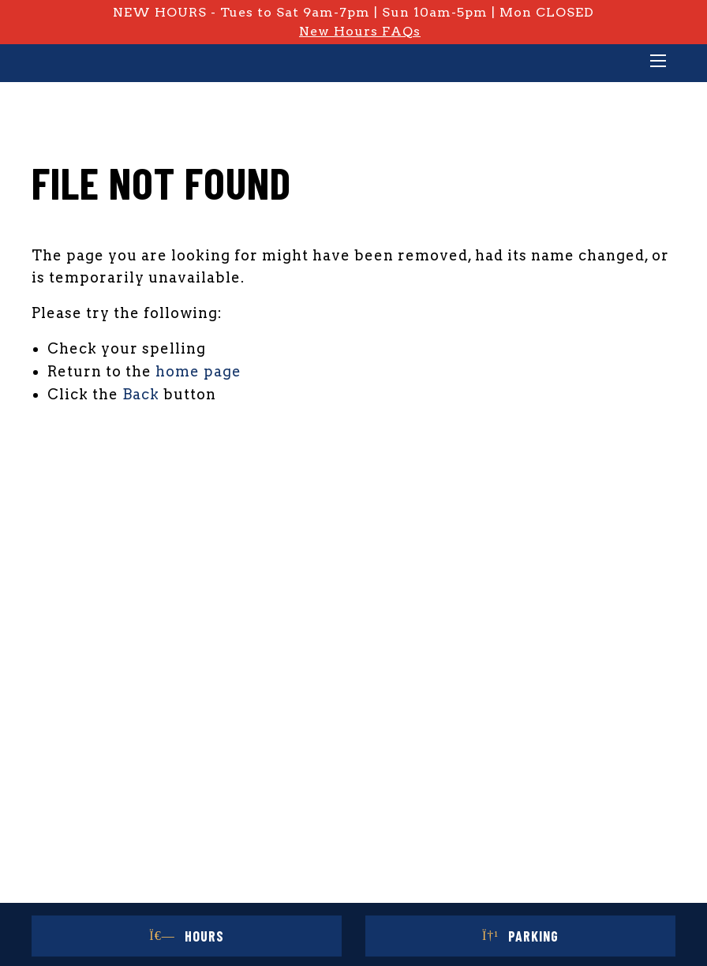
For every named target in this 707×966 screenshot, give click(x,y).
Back (140, 394)
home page (198, 371)
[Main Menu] (658, 62)
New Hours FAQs (360, 31)
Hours (186, 936)
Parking (520, 936)
